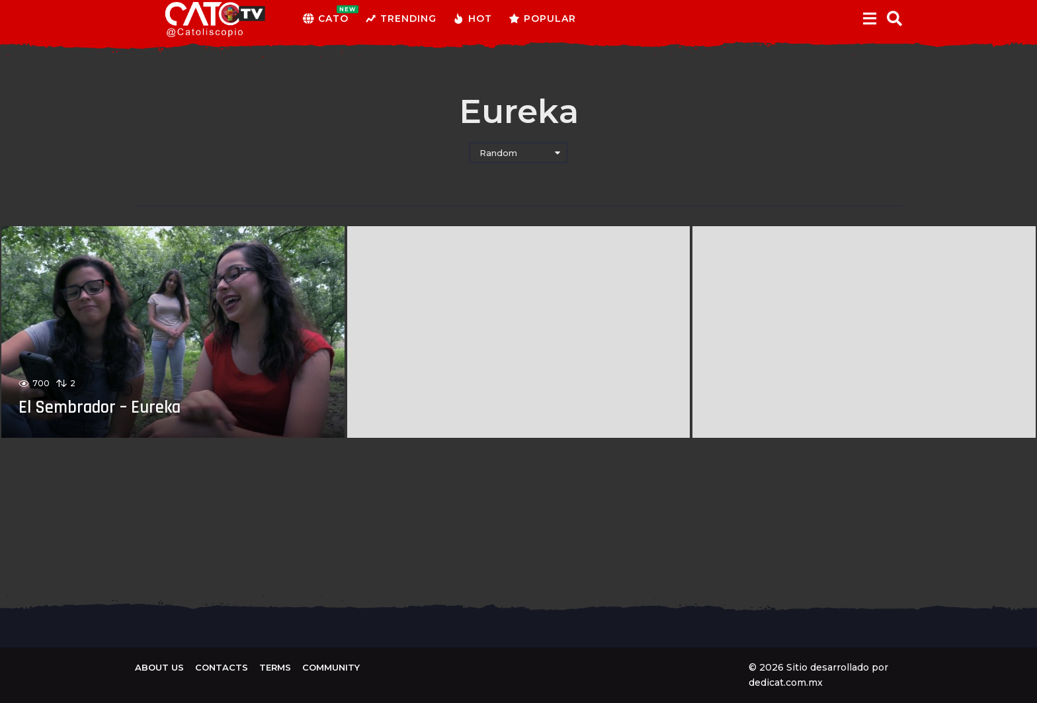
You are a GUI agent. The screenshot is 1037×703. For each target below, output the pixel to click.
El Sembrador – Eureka (111, 406)
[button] (869, 18)
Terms (275, 667)
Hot (472, 18)
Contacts (221, 667)
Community (331, 667)
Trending (400, 18)
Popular (542, 18)
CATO (326, 18)
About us (159, 667)
